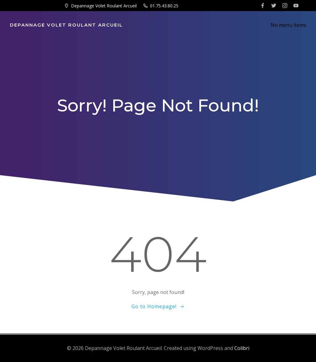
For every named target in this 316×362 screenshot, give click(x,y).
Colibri (241, 348)
